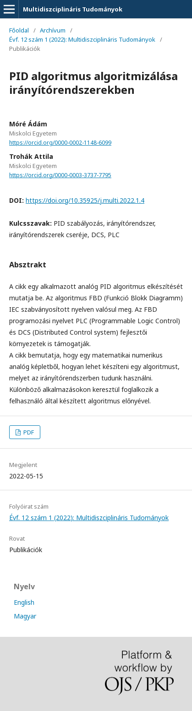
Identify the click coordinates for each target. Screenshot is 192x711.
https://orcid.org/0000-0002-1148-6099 (60, 143)
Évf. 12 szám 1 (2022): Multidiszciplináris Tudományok (82, 39)
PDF (28, 432)
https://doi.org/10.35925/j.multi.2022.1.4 (85, 200)
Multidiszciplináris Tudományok (72, 9)
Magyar (25, 616)
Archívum (53, 30)
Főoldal (19, 30)
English (24, 602)
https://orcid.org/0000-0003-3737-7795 (60, 175)
